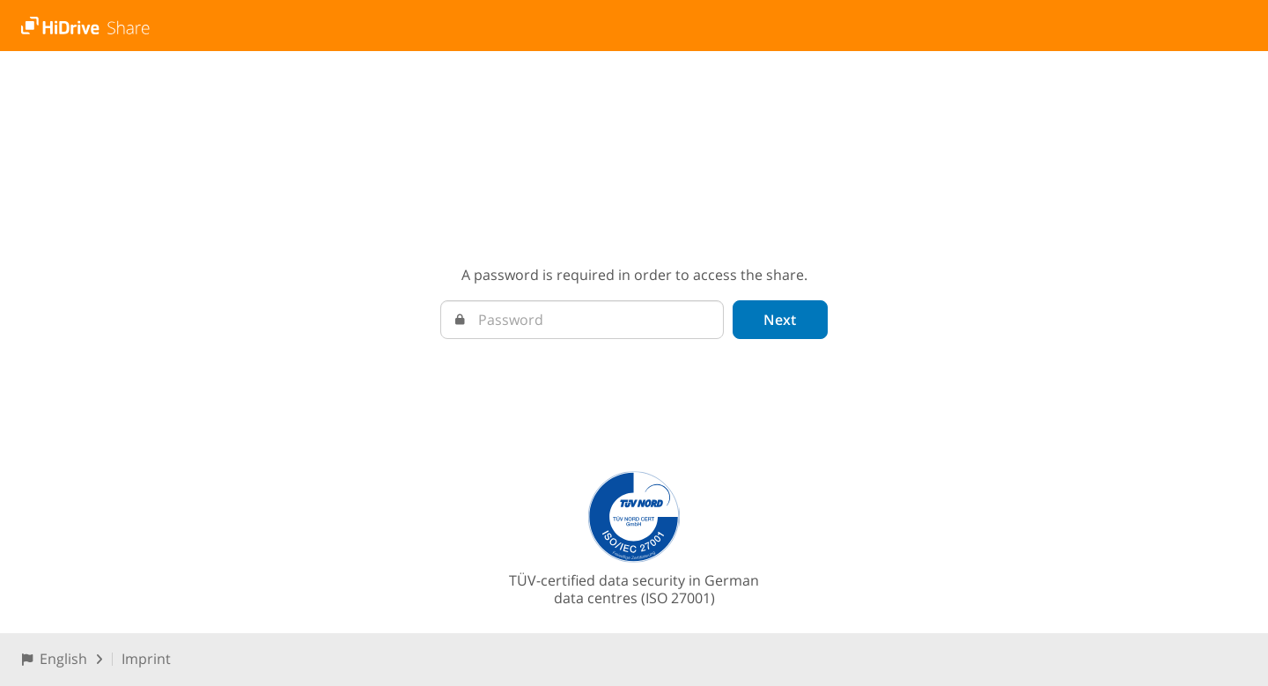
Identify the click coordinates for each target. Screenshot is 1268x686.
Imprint (146, 658)
